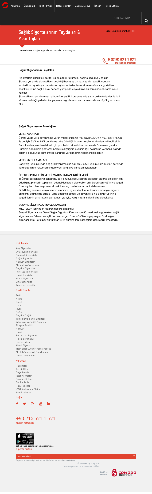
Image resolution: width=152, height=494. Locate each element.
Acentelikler (22, 369)
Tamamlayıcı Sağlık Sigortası (30, 318)
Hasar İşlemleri (63, 6)
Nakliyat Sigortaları (25, 261)
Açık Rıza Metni (23, 392)
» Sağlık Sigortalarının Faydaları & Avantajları (47, 50)
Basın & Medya (82, 6)
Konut (19, 302)
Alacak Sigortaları (24, 278)
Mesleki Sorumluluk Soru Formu (32, 352)
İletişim (97, 6)
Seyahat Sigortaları (26, 268)
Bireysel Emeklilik (25, 325)
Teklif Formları (46, 6)
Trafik (19, 295)
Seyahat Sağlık (23, 315)
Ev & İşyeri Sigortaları (27, 251)
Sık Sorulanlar (23, 382)
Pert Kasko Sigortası (26, 335)
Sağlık (19, 312)
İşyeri (19, 308)
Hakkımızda (22, 365)
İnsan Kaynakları (24, 375)
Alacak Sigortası (24, 345)
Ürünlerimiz (29, 6)
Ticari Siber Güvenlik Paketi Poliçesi (34, 348)
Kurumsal (15, 6)
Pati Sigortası (23, 342)
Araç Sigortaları (23, 248)
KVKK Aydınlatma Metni (28, 389)
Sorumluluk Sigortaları (27, 255)
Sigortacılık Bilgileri (25, 379)
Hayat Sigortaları (24, 275)
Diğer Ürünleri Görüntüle (120, 30)
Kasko (19, 298)
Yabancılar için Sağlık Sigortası (31, 322)
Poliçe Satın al (112, 6)
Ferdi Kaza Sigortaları (27, 271)
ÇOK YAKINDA (122, 18)
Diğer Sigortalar (24, 281)
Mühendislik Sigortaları (27, 265)
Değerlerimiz (22, 372)
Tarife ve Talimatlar (26, 285)
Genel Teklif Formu (25, 355)
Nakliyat (20, 328)
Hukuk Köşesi (23, 385)
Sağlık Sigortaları (24, 258)
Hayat (19, 332)
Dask (18, 305)
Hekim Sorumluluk (25, 338)
